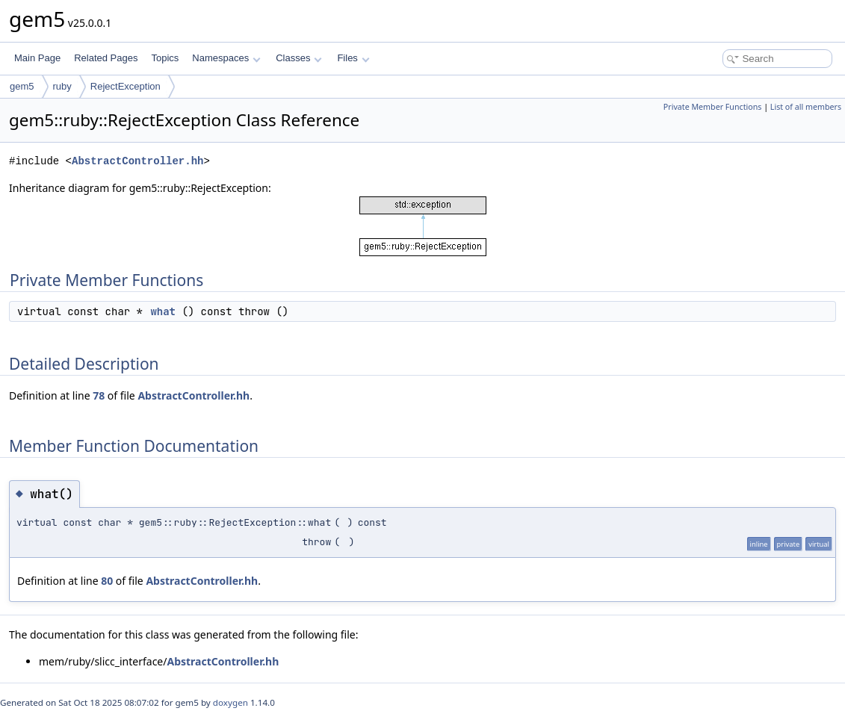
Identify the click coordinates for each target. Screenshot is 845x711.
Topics (165, 57)
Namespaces (226, 57)
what (163, 311)
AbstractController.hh (137, 161)
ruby (62, 86)
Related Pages (105, 57)
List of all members (805, 107)
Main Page (37, 57)
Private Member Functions (712, 107)
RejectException (125, 86)
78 (99, 395)
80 (107, 581)
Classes (299, 57)
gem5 (22, 86)
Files (353, 57)
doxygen (230, 702)
